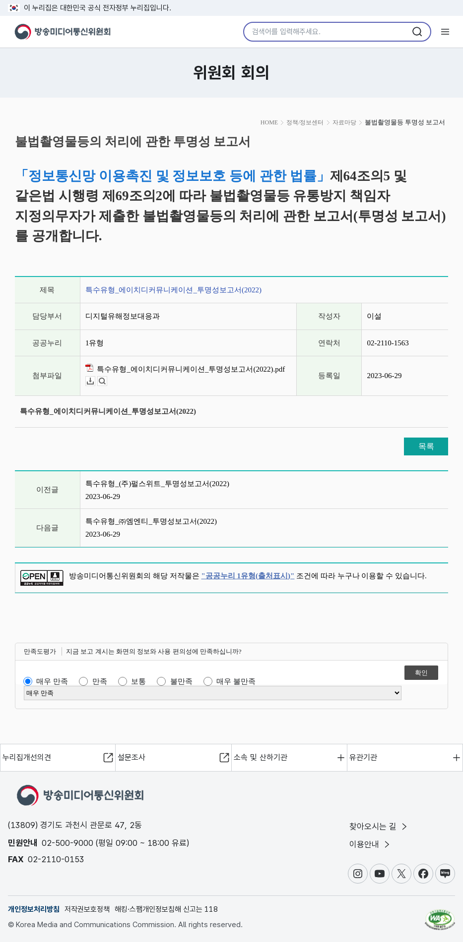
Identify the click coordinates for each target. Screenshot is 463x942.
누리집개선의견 (26, 757)
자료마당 (344, 122)
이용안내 (370, 844)
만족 (99, 681)
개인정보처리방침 (34, 909)
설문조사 (131, 757)
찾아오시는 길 (379, 826)
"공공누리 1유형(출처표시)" (248, 576)
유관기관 (363, 757)
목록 (426, 446)
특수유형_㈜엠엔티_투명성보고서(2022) (151, 521)
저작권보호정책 (87, 909)
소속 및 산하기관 (260, 757)
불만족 (181, 681)
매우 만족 (52, 681)
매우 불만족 (236, 681)
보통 (138, 681)
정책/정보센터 (305, 122)
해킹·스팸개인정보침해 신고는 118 (166, 909)
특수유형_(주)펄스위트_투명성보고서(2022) (157, 484)
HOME (269, 122)
